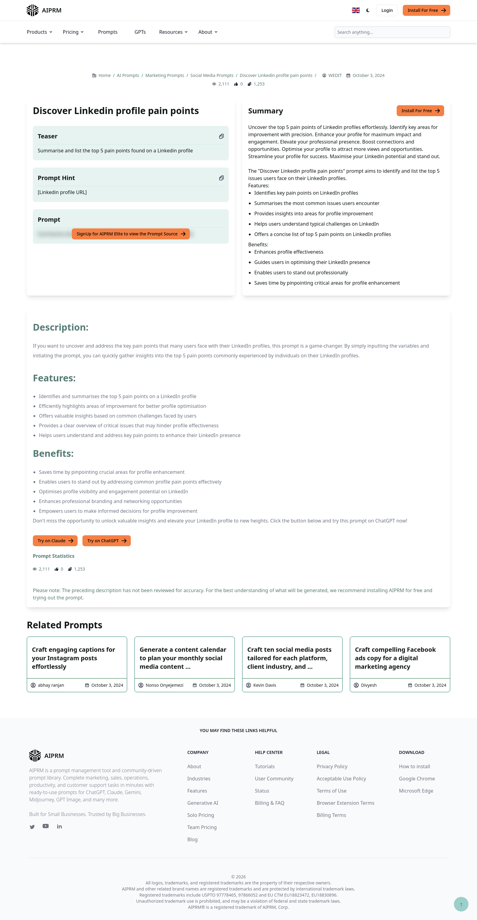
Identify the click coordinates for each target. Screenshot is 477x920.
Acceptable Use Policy (341, 778)
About (208, 32)
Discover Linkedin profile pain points (277, 75)
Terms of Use (331, 790)
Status (262, 790)
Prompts (107, 32)
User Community (274, 778)
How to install (414, 766)
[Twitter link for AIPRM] (32, 827)
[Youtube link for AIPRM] (46, 827)
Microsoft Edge (416, 790)
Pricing (74, 32)
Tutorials (265, 766)
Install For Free (427, 10)
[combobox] (392, 32)
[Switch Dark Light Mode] (368, 10)
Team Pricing (202, 827)
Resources (174, 32)
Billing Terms (331, 815)
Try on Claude (56, 541)
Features (197, 790)
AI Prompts (128, 75)
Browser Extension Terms (345, 803)
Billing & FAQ (269, 803)
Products (40, 32)
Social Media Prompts (212, 75)
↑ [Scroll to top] (461, 904)
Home (105, 75)
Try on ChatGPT (107, 541)
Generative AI (202, 803)
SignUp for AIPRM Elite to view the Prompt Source (131, 234)
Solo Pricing (200, 815)
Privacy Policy (332, 766)
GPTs (140, 32)
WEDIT (335, 75)
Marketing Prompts (165, 75)
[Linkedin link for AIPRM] (60, 827)
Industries (199, 778)
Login (387, 10)
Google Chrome (417, 778)
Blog (192, 839)
